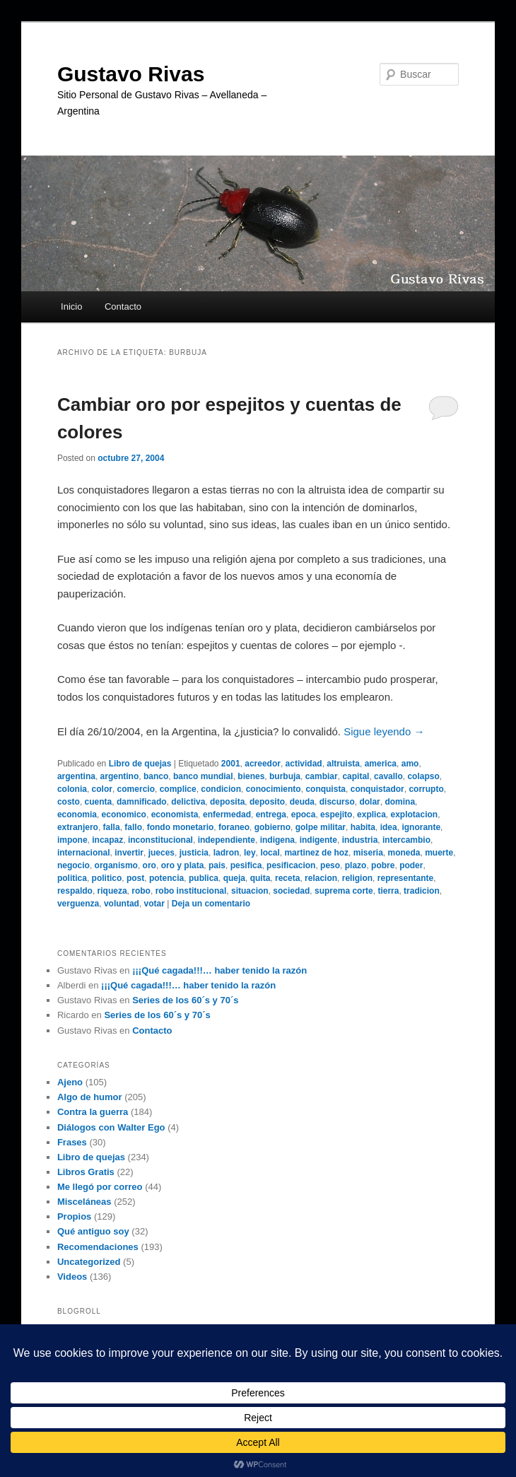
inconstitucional (160, 840)
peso (330, 865)
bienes (251, 776)
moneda (403, 853)
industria (360, 840)
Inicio (71, 306)
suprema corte (344, 891)
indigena (277, 840)
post (135, 878)
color (102, 789)
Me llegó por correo (100, 1186)
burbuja (284, 776)
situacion (250, 891)
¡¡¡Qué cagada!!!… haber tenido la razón (219, 970)
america (381, 764)
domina (400, 802)
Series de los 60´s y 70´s (185, 1000)
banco (155, 776)
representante (405, 878)
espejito (336, 814)
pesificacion (290, 865)
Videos (72, 1276)
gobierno (272, 827)
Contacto (123, 306)
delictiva (188, 802)
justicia (194, 853)
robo (141, 891)
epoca (303, 814)
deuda (302, 802)
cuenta (98, 802)
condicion (221, 789)
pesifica (246, 865)
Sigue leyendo (384, 731)
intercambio (406, 840)
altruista (343, 764)
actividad (304, 764)
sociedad (291, 891)
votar (154, 904)
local (269, 853)
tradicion (422, 891)
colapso (423, 776)
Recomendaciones (98, 1247)
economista (175, 814)
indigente (318, 840)
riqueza (112, 891)
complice (178, 789)
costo (68, 802)
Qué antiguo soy (93, 1231)
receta (287, 878)
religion (357, 878)
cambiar (321, 776)
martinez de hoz (316, 853)
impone (72, 840)
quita (260, 878)
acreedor (263, 764)
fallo (133, 827)
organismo (116, 865)
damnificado (142, 802)
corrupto (426, 789)
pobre (382, 865)
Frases (72, 1142)
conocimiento (273, 789)
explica (371, 814)
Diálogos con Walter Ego (111, 1127)
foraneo (234, 827)
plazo (356, 865)
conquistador (377, 789)
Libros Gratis (86, 1172)
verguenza (78, 904)
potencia (166, 878)
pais (217, 865)
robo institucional (191, 891)
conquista (325, 789)
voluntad (121, 904)
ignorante (420, 827)
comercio (136, 789)
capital (355, 776)
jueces (161, 853)
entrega (271, 814)
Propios (74, 1216)
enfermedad (227, 814)
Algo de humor (89, 1097)
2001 (230, 764)
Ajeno (70, 1082)
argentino (119, 776)
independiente (226, 840)
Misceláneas (84, 1201)
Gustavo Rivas (130, 74)
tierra (388, 891)
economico (124, 814)
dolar (369, 802)
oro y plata (182, 865)
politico (107, 878)
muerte (439, 853)
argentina (76, 776)
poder (411, 865)
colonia (72, 789)
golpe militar (320, 827)
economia (77, 814)
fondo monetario (180, 827)
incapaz (107, 840)
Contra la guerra (92, 1112)
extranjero (77, 827)
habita (363, 827)
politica (72, 878)
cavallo (388, 776)
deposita (227, 802)
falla (111, 827)
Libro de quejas (140, 764)
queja (234, 878)
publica (203, 878)
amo (410, 764)
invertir (129, 853)
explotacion (414, 814)
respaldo (75, 891)
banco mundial (203, 776)
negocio (73, 865)
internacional (83, 853)
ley (250, 853)
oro (149, 865)
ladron (226, 853)
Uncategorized (89, 1261)
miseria (368, 853)
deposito (267, 802)
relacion (321, 878)
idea (388, 827)
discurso (337, 802)
